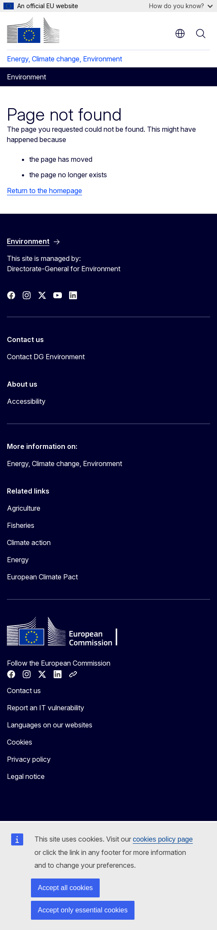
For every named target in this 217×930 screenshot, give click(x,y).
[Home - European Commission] (33, 30)
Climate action (29, 542)
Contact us (24, 690)
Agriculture (23, 508)
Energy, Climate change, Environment (64, 59)
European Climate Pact (42, 577)
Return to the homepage (44, 190)
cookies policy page (163, 839)
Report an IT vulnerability (45, 707)
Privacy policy (29, 759)
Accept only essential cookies (83, 910)
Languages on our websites (49, 725)
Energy (18, 559)
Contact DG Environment (46, 356)
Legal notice (26, 776)
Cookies (19, 742)
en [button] (180, 33)
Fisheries (20, 525)
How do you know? (181, 5)
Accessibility (26, 401)
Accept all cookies (65, 887)
